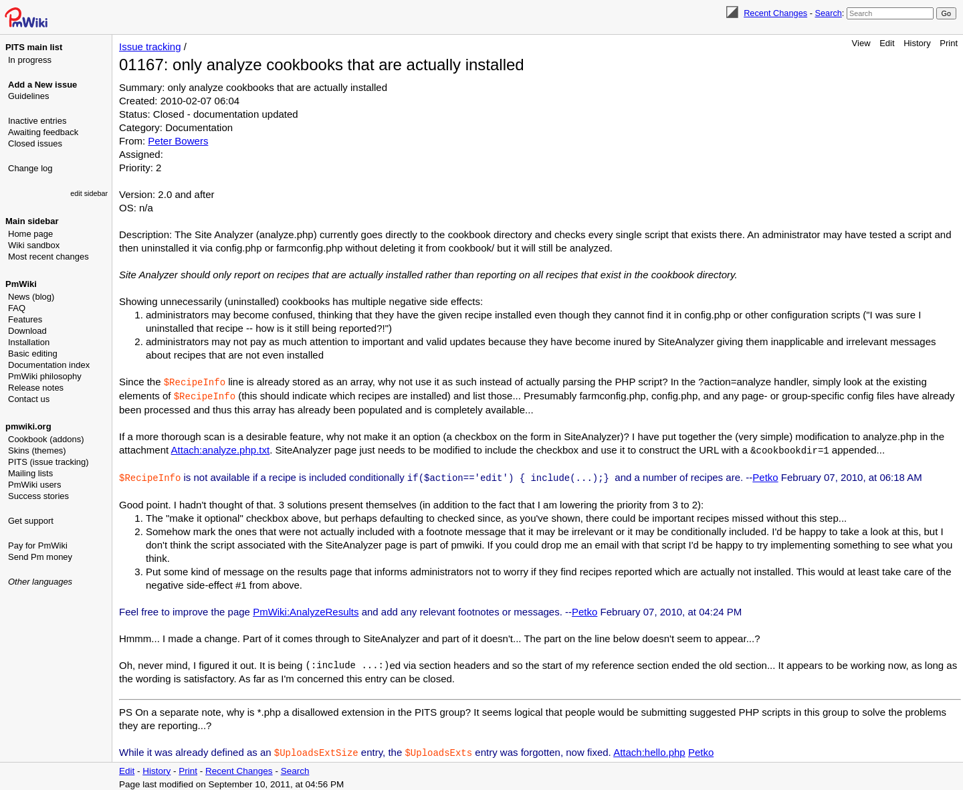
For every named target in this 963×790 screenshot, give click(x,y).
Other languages (40, 582)
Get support (31, 521)
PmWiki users (34, 485)
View (861, 43)
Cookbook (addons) (46, 439)
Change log (30, 168)
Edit (886, 43)
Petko (765, 475)
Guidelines (28, 96)
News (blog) (31, 297)
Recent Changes (775, 13)
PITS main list (33, 47)
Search (828, 13)
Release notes (36, 388)
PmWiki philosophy (45, 376)
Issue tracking (150, 46)
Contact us (28, 399)
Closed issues (35, 143)
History (916, 43)
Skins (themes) (37, 451)
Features (25, 319)
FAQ (16, 308)
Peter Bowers (178, 140)
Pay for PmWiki (38, 545)
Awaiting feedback (43, 132)
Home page (30, 234)
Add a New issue (42, 85)
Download (27, 331)
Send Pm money (40, 557)
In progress (29, 60)
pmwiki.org (28, 426)
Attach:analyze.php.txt (220, 448)
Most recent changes (48, 257)
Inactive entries (37, 121)
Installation (28, 342)
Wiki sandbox (34, 245)
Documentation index (49, 365)
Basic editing (33, 354)
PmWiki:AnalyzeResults (305, 609)
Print (949, 43)
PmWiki (21, 284)
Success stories (38, 496)
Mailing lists (30, 473)
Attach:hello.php (649, 749)
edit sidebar (89, 193)
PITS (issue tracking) (48, 462)
